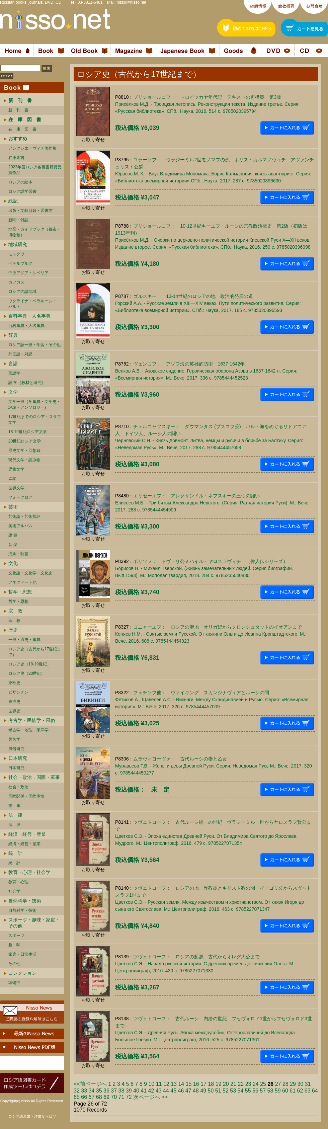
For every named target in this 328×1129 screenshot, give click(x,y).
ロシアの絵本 (20, 182)
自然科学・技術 (24, 900)
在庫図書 (16, 157)
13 (174, 1084)
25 (263, 1084)
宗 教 (15, 611)
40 (136, 1091)
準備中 (14, 982)
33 (84, 1091)
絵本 (12, 478)
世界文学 (16, 488)
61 (293, 1091)
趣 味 (14, 945)
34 (92, 1091)
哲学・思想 (20, 591)
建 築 (12, 535)
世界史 (14, 711)
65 (77, 1097)
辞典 (13, 335)
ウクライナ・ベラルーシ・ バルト (32, 304)
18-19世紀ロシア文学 (27, 431)
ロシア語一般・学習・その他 (34, 344)
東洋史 (14, 701)
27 (278, 1084)
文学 (13, 392)
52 (226, 1091)
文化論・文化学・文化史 (30, 573)
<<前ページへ (90, 1084)
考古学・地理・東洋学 (28, 730)
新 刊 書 (18, 110)
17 (203, 1084)
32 (77, 1091)
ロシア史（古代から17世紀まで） (34, 652)
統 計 (15, 853)
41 (144, 1091)
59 (278, 1091)
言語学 (14, 373)
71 (121, 1097)
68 (99, 1097)
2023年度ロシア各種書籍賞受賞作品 (35, 170)
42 (151, 1091)
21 (233, 1084)
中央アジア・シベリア (28, 272)
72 (129, 1097)
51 (218, 1091)
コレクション (22, 973)
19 (219, 1084)
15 (189, 1084)
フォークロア (20, 497)
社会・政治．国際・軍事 (34, 777)
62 (300, 1091)
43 (159, 1091)
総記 (13, 201)
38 (121, 1091)
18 (211, 1084)
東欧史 (14, 682)
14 (181, 1084)
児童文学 (16, 469)
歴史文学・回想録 (24, 450)
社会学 (14, 891)
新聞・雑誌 (18, 220)
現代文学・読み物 (24, 460)
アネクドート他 (22, 582)
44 (166, 1091)
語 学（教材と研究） (27, 382)
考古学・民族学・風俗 (31, 720)
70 (114, 1097)
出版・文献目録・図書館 (30, 210)
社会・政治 (18, 787)
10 (151, 1084)
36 (106, 1091)
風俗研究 (16, 748)
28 (285, 1084)
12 (166, 1084)
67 (92, 1097)
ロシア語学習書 (22, 191)
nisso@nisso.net (131, 2)
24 (256, 1084)
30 (300, 1084)
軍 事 (14, 805)
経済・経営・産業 (27, 834)
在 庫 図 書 (22, 129)
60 (285, 1091)
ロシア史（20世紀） (26, 673)
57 (263, 1091)
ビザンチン (18, 692)
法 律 (15, 815)
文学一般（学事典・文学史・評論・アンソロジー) (34, 404)
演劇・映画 (18, 554)
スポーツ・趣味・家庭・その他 (34, 923)
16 (196, 1084)
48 (196, 1091)
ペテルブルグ (20, 263)
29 (293, 1084)
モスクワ (16, 254)
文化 (13, 563)
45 (173, 1091)
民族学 (14, 739)
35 (99, 1091)
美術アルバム (20, 525)
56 (255, 1091)
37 (114, 1091)
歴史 (13, 630)
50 (211, 1091)
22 (241, 1084)
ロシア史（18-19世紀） (29, 664)
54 (241, 1091)
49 (203, 1091)
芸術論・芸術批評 (24, 516)
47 (188, 1091)
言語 (13, 363)
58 (270, 1091)
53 (233, 1091)
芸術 (13, 506)
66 (84, 1097)
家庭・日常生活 (22, 954)
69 (106, 1097)
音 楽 (12, 544)
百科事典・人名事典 (29, 316)
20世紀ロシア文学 (24, 441)
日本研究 (17, 758)
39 (129, 1091)
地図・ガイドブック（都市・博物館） (34, 232)
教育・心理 (18, 882)
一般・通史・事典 (24, 639)
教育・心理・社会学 (29, 872)
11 (159, 1084)
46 (181, 1091)
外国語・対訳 (20, 354)
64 (315, 1091)
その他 (14, 963)
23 (248, 1084)
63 (308, 1091)
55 (248, 1091)
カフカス (16, 282)
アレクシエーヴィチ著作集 (32, 148)
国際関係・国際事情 (26, 796)
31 (308, 1084)
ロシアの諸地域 (22, 291)
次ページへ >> (150, 1097)
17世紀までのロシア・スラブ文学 (34, 419)
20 (226, 1084)
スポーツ (16, 935)
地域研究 (17, 244)
